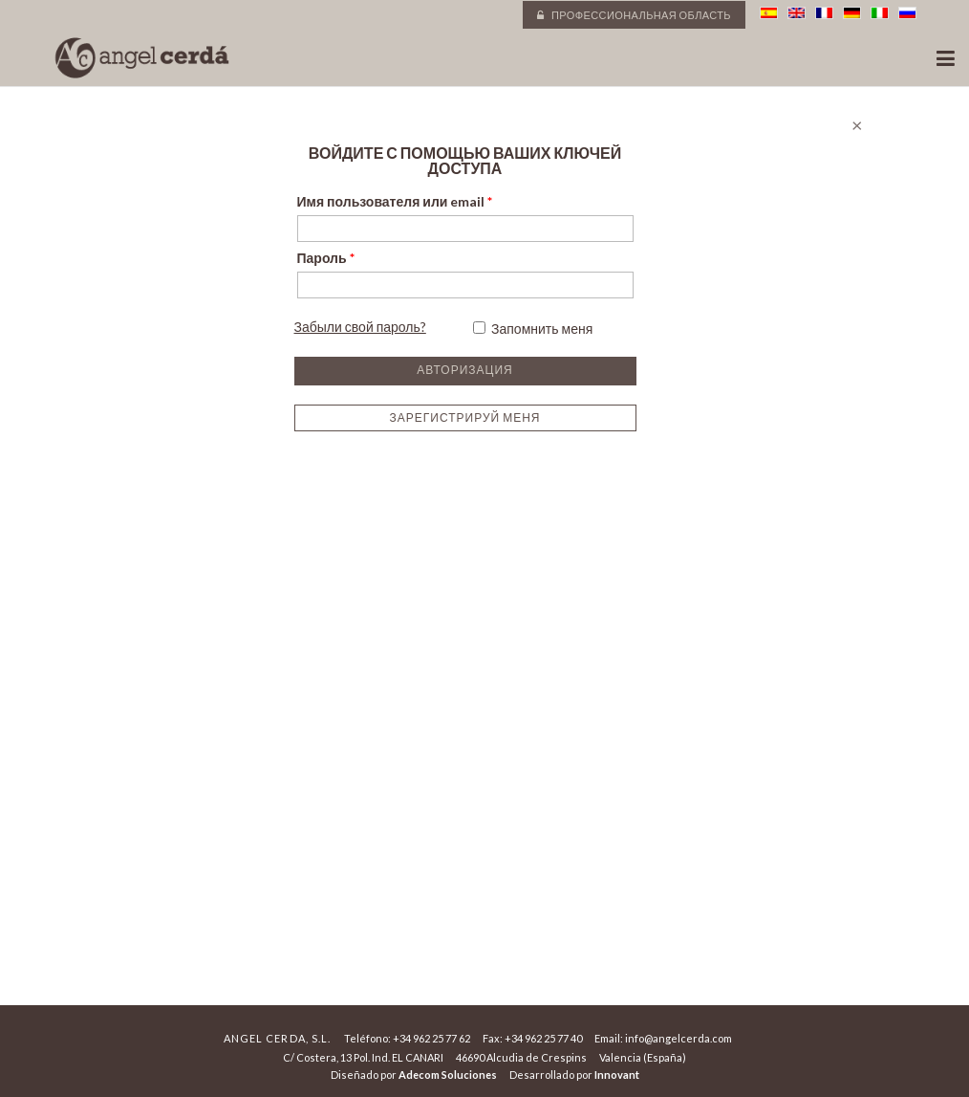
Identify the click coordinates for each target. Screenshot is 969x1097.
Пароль (326, 258)
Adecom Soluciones (447, 1074)
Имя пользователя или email (395, 201)
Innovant (616, 1074)
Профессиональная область (634, 15)
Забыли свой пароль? (360, 326)
